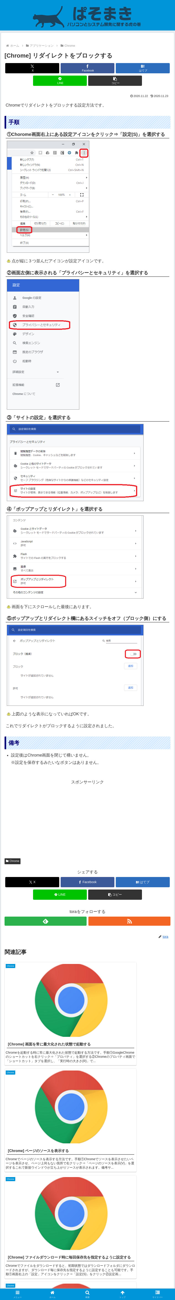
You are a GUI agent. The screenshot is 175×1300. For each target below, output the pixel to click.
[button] (115, 81)
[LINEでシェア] (60, 81)
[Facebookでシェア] (88, 68)
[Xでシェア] (32, 68)
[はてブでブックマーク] (143, 68)
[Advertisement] (87, 818)
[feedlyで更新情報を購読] (46, 921)
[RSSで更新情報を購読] (129, 921)
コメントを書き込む (87, 1241)
